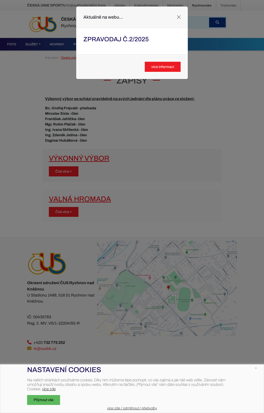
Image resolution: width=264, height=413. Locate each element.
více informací (162, 67)
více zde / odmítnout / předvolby (132, 408)
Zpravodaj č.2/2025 (116, 39)
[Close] (178, 17)
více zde (49, 389)
